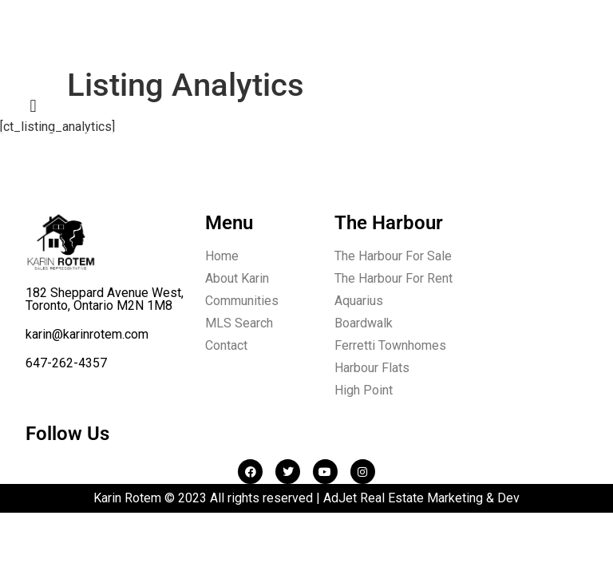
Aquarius (358, 300)
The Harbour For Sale (393, 256)
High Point (363, 390)
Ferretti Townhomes (390, 345)
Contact (226, 345)
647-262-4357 (66, 363)
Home (222, 256)
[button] (33, 106)
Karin (73, 44)
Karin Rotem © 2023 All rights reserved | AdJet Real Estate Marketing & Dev (306, 498)
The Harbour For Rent (393, 278)
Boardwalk (363, 323)
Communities (242, 300)
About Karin (237, 278)
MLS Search (239, 323)
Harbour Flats (371, 367)
